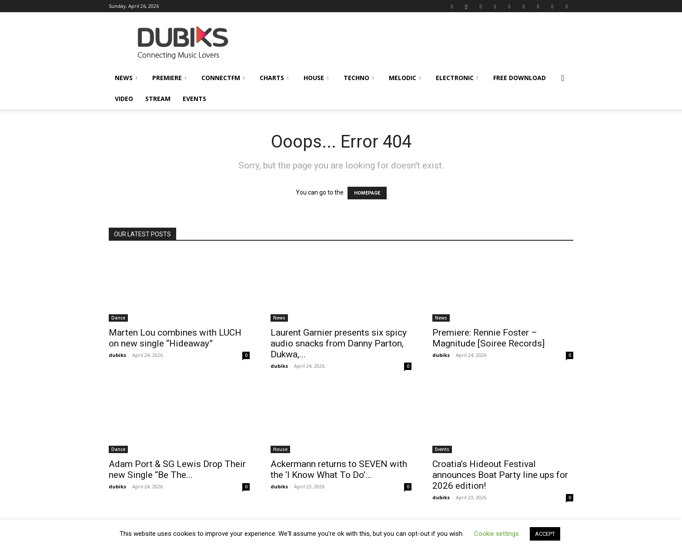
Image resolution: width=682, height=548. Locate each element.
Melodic (405, 78)
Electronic (457, 78)
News (126, 78)
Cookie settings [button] (496, 534)
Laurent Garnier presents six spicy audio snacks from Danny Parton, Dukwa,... (339, 343)
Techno (359, 78)
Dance (118, 318)
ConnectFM (222, 78)
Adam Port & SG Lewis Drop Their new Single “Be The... (177, 469)
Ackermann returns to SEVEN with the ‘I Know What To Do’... (339, 469)
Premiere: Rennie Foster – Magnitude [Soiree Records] (488, 338)
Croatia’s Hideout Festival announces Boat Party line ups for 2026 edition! (500, 475)
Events (194, 98)
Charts (274, 78)
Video (124, 98)
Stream (157, 98)
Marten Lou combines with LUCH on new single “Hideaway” (175, 338)
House (316, 78)
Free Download (519, 78)
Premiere (169, 78)
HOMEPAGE (367, 193)
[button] (562, 78)
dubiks (117, 355)
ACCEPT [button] (545, 534)
